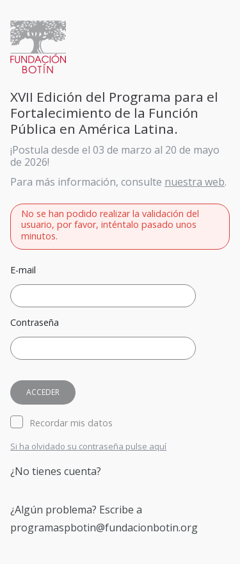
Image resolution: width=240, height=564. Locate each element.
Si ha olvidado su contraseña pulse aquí (88, 447)
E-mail (23, 270)
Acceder (43, 392)
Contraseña (34, 323)
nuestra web (194, 182)
